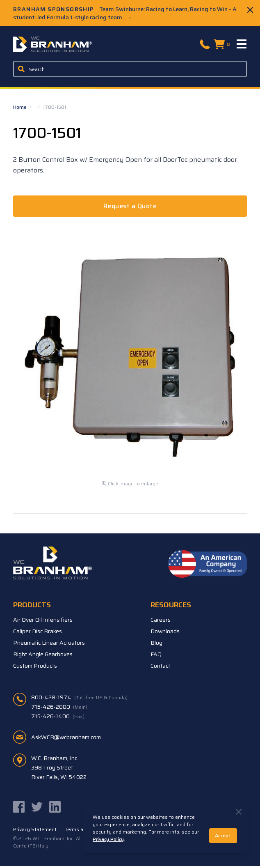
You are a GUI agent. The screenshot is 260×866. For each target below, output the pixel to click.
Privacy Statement (35, 829)
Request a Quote (130, 206)
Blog (156, 642)
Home (20, 107)
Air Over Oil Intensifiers (43, 619)
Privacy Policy (108, 839)
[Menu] (242, 44)
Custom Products (35, 665)
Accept (223, 835)
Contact (160, 665)
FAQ (156, 654)
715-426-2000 (59, 706)
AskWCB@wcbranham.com (66, 737)
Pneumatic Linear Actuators (49, 642)
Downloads (165, 631)
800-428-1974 (79, 697)
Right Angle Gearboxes (43, 654)
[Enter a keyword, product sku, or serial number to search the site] (130, 69)
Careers (161, 619)
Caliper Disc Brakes (37, 631)
